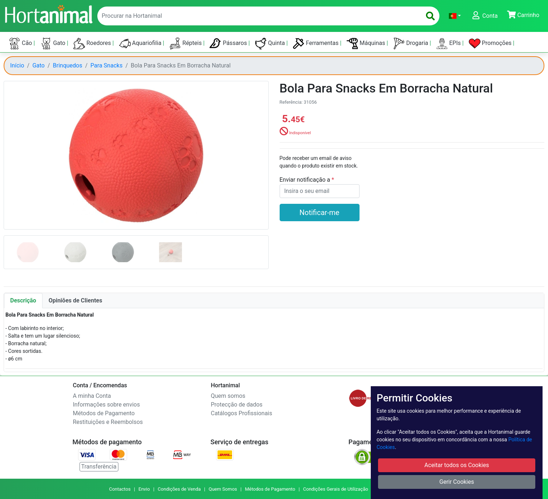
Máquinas (366, 43)
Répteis (186, 43)
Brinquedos (67, 65)
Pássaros (229, 43)
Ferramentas (316, 43)
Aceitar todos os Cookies (457, 465)
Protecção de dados (237, 404)
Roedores (93, 43)
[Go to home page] (48, 13)
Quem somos (228, 395)
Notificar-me (320, 212)
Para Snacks (106, 65)
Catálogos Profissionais (241, 413)
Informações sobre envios (106, 404)
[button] (455, 16)
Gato (53, 43)
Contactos (119, 489)
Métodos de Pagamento (104, 413)
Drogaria (411, 43)
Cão (21, 43)
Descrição (23, 300)
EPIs (449, 43)
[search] (430, 16)
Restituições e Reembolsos (108, 421)
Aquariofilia (141, 43)
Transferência (99, 466)
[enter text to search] (257, 16)
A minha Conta (92, 395)
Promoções (491, 43)
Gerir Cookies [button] (456, 481)
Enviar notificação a (306, 179)
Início (17, 65)
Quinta (270, 43)
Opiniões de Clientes (75, 300)
